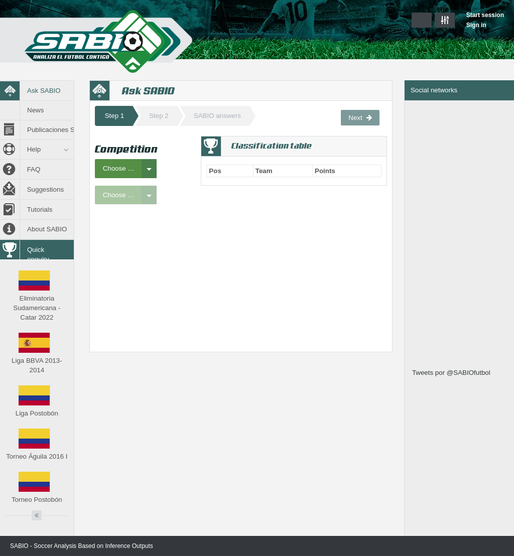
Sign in (476, 25)
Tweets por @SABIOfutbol (451, 372)
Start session (485, 15)
